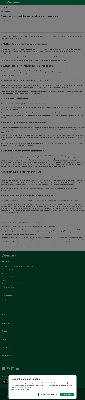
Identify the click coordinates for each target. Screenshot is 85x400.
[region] (42, 387)
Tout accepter (66, 394)
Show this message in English (20, 389)
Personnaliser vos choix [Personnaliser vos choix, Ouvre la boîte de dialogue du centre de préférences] (49, 394)
